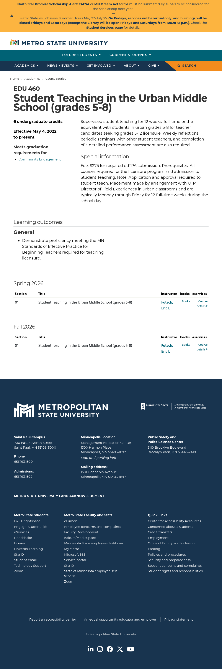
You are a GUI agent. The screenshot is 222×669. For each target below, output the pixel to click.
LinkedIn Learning (36, 549)
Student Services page (104, 28)
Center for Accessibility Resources (174, 521)
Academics (32, 78)
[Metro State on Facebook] (110, 649)
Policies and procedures (167, 555)
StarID (36, 554)
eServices (36, 532)
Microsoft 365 (92, 554)
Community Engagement (39, 159)
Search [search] (187, 66)
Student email (36, 560)
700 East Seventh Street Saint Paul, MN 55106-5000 (35, 445)
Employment (158, 538)
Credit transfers (160, 532)
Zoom (36, 571)
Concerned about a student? (170, 527)
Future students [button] (80, 55)
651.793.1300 (23, 462)
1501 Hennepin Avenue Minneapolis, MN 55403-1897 (103, 474)
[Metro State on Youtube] (130, 649)
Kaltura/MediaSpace (94, 537)
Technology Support (30, 566)
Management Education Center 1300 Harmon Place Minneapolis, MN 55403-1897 (106, 447)
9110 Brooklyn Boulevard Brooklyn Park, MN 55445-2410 (172, 450)
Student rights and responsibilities (175, 571)
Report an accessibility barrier (52, 619)
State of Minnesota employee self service (90, 573)
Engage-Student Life (36, 526)
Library (36, 543)
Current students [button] (128, 55)
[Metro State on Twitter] (120, 649)
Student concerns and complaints (175, 566)
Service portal (92, 560)
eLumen (88, 521)
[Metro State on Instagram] (100, 649)
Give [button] (152, 66)
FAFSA (84, 4)
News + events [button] (61, 66)
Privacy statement (178, 619)
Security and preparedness (169, 560)
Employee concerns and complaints (92, 527)
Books (186, 301)
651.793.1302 (23, 477)
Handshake (36, 537)
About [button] (130, 66)
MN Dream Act (106, 4)
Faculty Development (81, 532)
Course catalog (56, 78)
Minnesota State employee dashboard (94, 543)
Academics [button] (25, 66)
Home (14, 78)
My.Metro (89, 549)
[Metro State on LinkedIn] (90, 649)
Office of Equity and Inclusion (171, 543)
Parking (154, 549)
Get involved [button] (99, 66)
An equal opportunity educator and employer (120, 619)
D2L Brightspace (36, 521)
